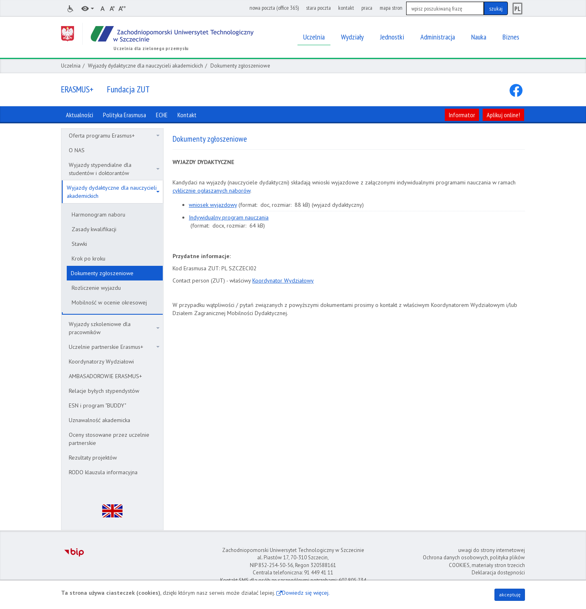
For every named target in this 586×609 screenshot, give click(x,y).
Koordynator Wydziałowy (283, 280)
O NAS (77, 150)
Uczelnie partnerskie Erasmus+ (114, 347)
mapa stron (391, 7)
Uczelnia (71, 65)
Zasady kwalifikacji (94, 229)
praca (366, 7)
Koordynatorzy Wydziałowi (101, 361)
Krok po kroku (88, 258)
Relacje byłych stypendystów (104, 390)
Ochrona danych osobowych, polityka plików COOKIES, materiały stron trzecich (474, 561)
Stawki (79, 244)
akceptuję (509, 594)
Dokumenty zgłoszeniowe (102, 273)
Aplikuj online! (503, 115)
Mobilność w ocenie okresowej (109, 302)
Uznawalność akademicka (99, 420)
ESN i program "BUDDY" (97, 405)
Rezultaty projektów (93, 457)
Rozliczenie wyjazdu (96, 287)
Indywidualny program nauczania (229, 217)
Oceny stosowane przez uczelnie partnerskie (109, 439)
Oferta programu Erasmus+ (114, 135)
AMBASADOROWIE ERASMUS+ (105, 376)
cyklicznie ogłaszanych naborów (211, 190)
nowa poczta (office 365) (274, 7)
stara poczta (318, 7)
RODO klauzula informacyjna (103, 472)
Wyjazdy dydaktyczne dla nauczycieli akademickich (145, 65)
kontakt (346, 7)
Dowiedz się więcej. (306, 592)
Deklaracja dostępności (498, 572)
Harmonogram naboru (98, 214)
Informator (462, 115)
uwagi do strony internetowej (491, 550)
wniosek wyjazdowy (213, 204)
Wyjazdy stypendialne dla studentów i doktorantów (114, 169)
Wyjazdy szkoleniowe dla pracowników (114, 328)
